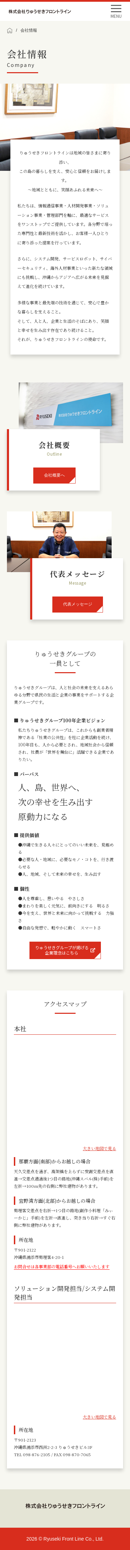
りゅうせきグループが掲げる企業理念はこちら (65, 949)
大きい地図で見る (99, 1148)
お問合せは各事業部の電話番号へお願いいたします (62, 1266)
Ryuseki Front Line (39, 11)
